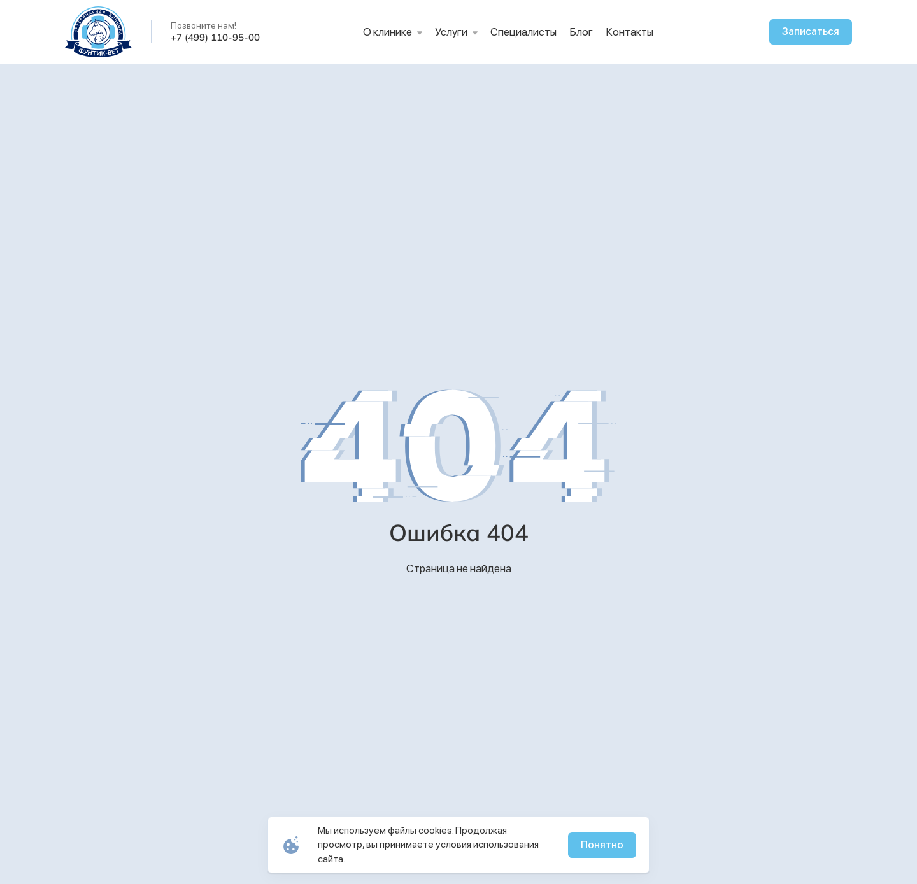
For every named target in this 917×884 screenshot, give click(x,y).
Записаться (810, 31)
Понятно (602, 845)
